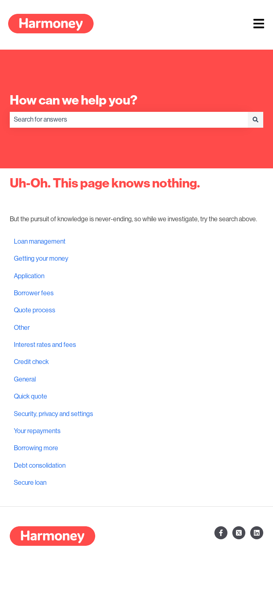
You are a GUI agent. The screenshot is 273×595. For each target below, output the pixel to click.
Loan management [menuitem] (40, 241)
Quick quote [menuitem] (30, 396)
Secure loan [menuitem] (30, 482)
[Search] (255, 119)
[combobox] (129, 119)
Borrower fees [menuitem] (34, 293)
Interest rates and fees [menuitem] (45, 345)
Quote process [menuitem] (34, 310)
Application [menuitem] (29, 276)
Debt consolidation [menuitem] (40, 465)
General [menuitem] (25, 379)
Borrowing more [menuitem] (36, 448)
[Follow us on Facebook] (220, 532)
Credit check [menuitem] (31, 362)
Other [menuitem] (22, 328)
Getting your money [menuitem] (41, 258)
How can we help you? (74, 100)
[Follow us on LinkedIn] (256, 532)
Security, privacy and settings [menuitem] (53, 414)
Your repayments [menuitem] (37, 431)
